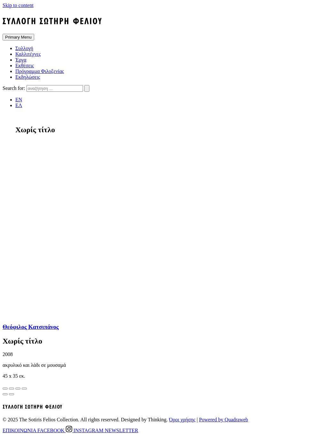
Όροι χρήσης (182, 419)
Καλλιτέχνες (28, 54)
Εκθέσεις (24, 65)
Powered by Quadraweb (223, 419)
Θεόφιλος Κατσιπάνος (31, 326)
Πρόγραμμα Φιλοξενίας (39, 71)
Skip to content (18, 5)
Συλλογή (24, 48)
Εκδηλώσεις (27, 77)
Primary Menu (18, 37)
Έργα (21, 59)
